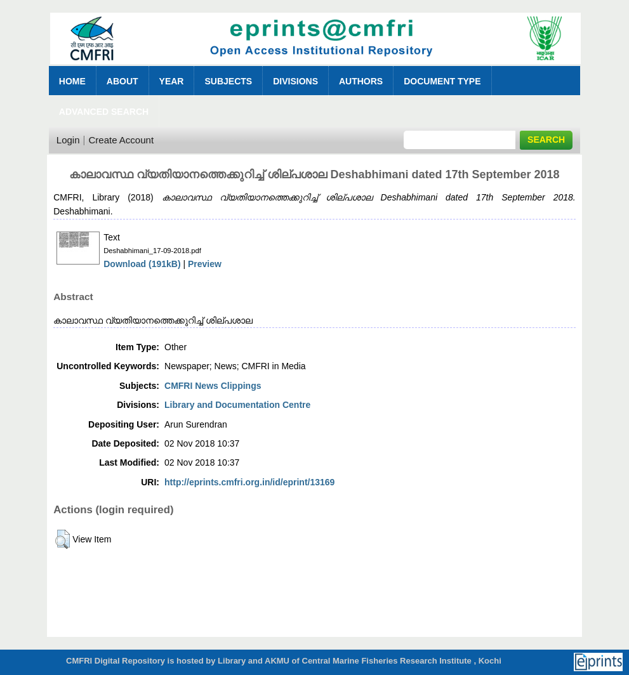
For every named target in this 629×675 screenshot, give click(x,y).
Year (171, 81)
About (122, 81)
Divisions (295, 81)
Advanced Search (104, 112)
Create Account (121, 139)
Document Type (442, 81)
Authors (361, 81)
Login (68, 139)
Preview (205, 264)
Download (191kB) (141, 264)
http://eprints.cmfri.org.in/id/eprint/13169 (249, 482)
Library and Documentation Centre (237, 405)
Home (72, 81)
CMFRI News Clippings (212, 386)
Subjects (228, 81)
